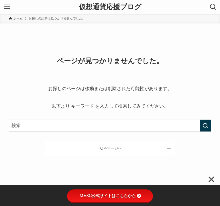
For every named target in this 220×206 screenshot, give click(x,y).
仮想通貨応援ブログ (110, 6)
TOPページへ (110, 148)
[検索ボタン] (213, 7)
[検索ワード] (110, 126)
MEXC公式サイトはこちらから (110, 195)
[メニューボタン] (7, 7)
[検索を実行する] (205, 126)
